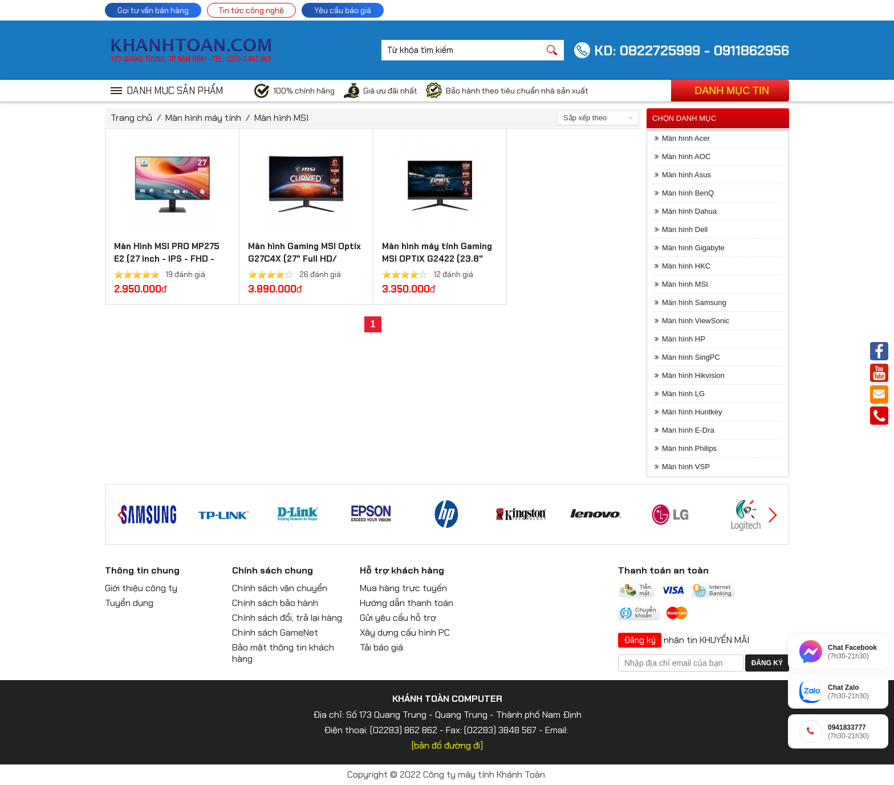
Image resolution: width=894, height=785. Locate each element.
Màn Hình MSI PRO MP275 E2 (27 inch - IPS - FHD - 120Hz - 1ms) (167, 259)
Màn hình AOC (686, 156)
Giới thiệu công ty (141, 588)
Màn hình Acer (686, 138)
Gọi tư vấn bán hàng (153, 10)
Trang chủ (131, 118)
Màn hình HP (683, 339)
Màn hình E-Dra (688, 430)
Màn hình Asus (686, 174)
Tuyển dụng (129, 603)
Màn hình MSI (281, 118)
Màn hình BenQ (688, 193)
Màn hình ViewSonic (695, 320)
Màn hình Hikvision (693, 375)
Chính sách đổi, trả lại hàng (287, 618)
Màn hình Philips (689, 448)
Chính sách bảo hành (275, 603)
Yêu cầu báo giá (342, 10)
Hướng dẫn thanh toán (406, 603)
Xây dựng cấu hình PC (405, 632)
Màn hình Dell (685, 229)
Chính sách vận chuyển (279, 588)
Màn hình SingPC (691, 357)
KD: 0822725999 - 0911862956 (691, 50)
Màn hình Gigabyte (693, 247)
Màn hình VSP (686, 466)
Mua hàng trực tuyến (403, 588)
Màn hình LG (683, 393)
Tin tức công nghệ (251, 10)
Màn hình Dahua (689, 211)
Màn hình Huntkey (692, 412)
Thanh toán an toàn (663, 570)
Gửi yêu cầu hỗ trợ (398, 618)
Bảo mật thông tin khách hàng (283, 653)
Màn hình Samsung (694, 302)
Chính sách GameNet (275, 632)
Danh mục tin (731, 90)
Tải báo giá (381, 647)
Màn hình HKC (686, 266)
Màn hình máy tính (203, 118)
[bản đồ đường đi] (447, 745)
